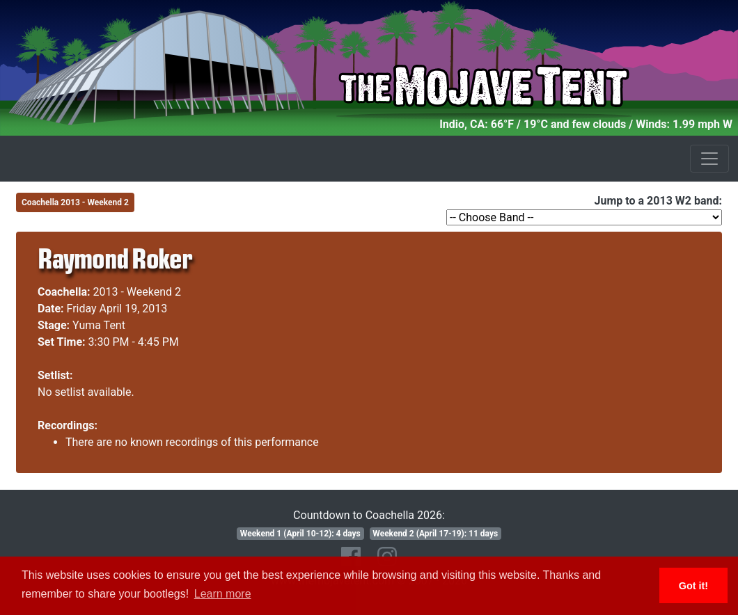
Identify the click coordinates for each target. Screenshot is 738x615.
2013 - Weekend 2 (137, 291)
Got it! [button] (693, 585)
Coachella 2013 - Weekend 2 (75, 202)
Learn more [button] (222, 594)
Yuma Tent (98, 325)
